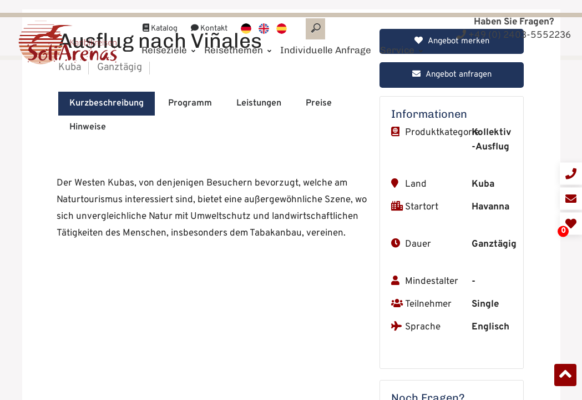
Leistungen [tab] (258, 282)
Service (401, 37)
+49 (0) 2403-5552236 (514, 35)
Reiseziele (168, 37)
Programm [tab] (190, 282)
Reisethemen (237, 37)
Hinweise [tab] (87, 306)
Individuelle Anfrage (325, 37)
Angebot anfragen (452, 253)
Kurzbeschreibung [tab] (106, 282)
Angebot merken (451, 220)
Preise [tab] (319, 282)
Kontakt (209, 16)
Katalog (160, 16)
